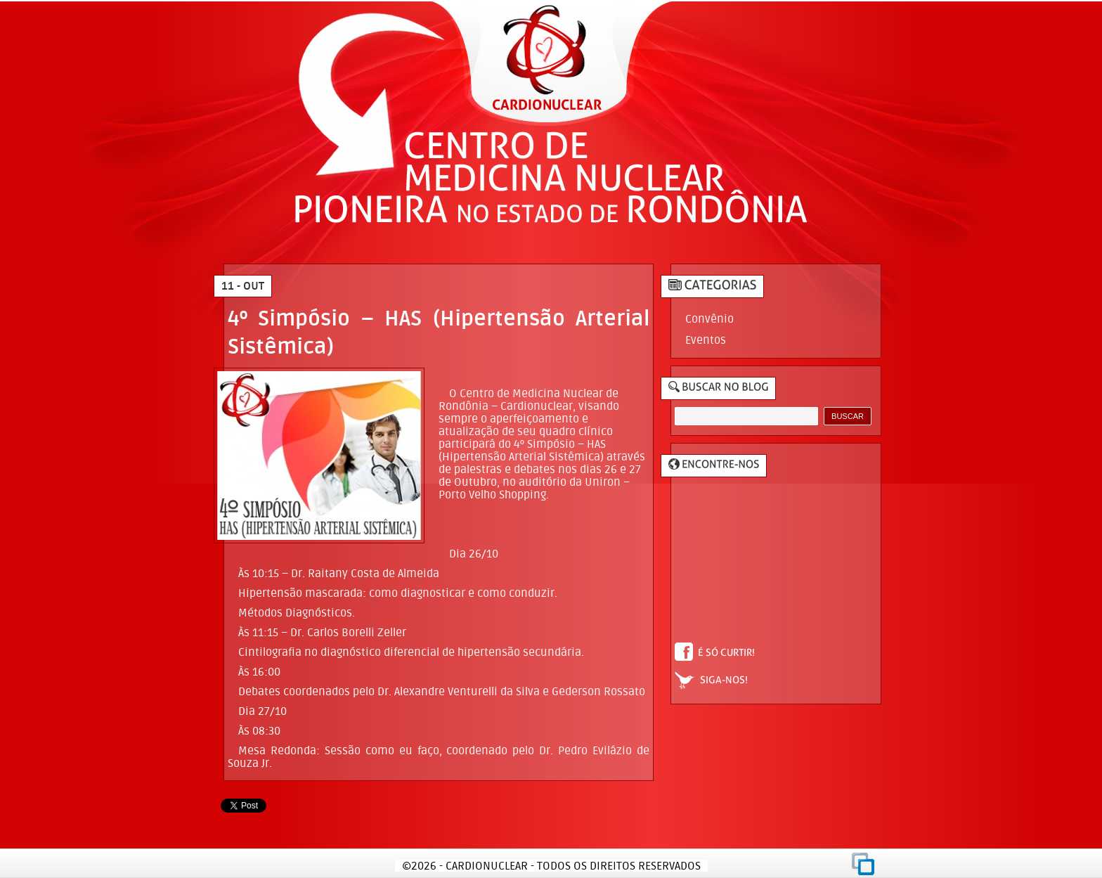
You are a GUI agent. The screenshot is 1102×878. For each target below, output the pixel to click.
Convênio (709, 319)
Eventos (705, 340)
